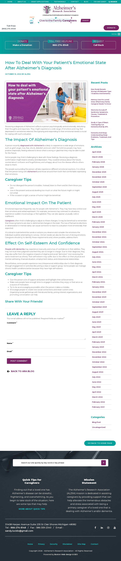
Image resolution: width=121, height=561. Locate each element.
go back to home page (100, 443)
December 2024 (99, 232)
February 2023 (98, 342)
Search (113, 2)
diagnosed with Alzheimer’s (32, 145)
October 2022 (98, 362)
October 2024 (98, 242)
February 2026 (98, 162)
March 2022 (97, 397)
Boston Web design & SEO (66, 554)
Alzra (27, 74)
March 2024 (97, 277)
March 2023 (97, 337)
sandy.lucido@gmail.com (19, 530)
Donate (111, 28)
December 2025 (99, 172)
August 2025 (97, 192)
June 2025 (96, 202)
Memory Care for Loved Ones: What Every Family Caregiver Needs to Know (101, 102)
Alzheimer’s (32, 172)
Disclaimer (67, 544)
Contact (94, 544)
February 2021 (98, 407)
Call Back (98, 43)
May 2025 (96, 207)
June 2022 (96, 382)
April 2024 (96, 272)
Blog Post (96, 422)
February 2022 (98, 402)
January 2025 (98, 227)
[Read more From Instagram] (106, 527)
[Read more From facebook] (94, 527)
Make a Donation (22, 43)
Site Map (81, 544)
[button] (114, 34)
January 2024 (98, 287)
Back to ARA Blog (22, 371)
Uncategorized (98, 427)
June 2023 (96, 322)
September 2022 (99, 367)
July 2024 (96, 257)
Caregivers (9, 221)
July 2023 (96, 317)
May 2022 (96, 387)
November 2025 (99, 177)
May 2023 (96, 327)
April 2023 (96, 332)
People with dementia (14, 249)
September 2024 (99, 247)
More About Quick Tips (32, 509)
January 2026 (98, 167)
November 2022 (99, 357)
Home (30, 544)
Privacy (41, 544)
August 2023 (97, 312)
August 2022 (97, 372)
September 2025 (99, 187)
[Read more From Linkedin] (100, 527)
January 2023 (98, 347)
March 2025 (97, 217)
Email (10, 351)
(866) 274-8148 (9, 29)
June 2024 (96, 262)
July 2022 (96, 377)
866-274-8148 (60, 43)
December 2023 (99, 292)
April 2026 (96, 152)
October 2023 (98, 302)
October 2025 (98, 182)
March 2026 (97, 157)
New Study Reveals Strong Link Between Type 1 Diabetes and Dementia (101, 91)
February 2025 (98, 222)
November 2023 (99, 297)
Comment (12, 323)
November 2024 (99, 237)
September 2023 (99, 307)
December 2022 (99, 352)
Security (53, 544)
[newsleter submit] (103, 462)
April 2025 (96, 212)
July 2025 (96, 197)
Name (10, 343)
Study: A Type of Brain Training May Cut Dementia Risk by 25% (99, 125)
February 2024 (98, 282)
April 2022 (96, 392)
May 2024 (96, 267)
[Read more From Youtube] (113, 527)
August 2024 (97, 252)
